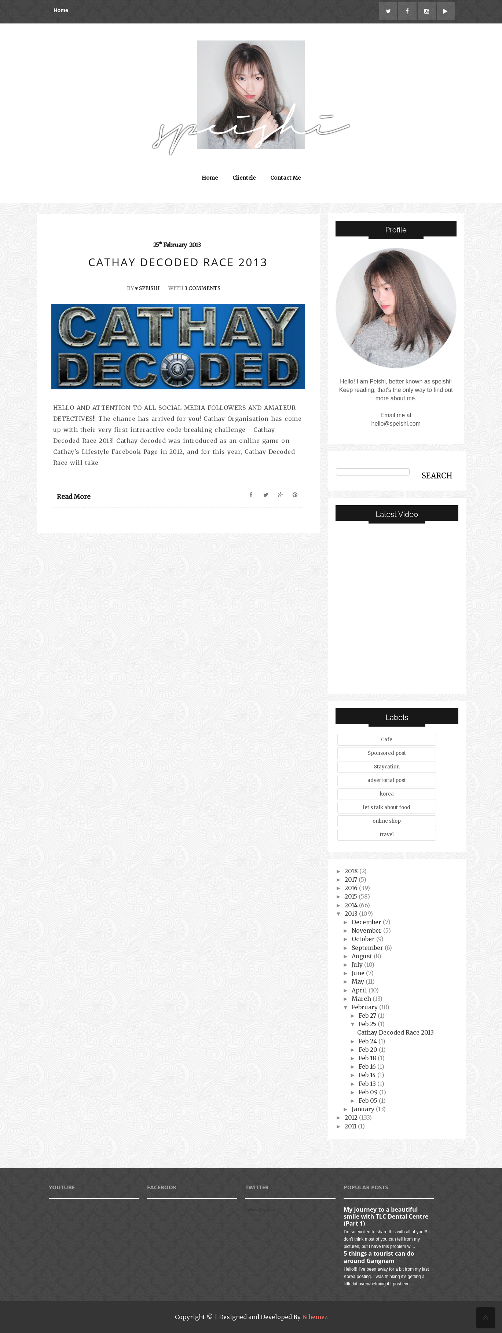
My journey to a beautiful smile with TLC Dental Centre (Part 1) (386, 1216)
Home (61, 10)
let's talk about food (386, 808)
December (367, 922)
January (364, 1109)
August (363, 956)
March (362, 998)
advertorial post (386, 781)
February (365, 1007)
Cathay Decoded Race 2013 (395, 1032)
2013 (352, 914)
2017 (352, 880)
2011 (351, 1126)
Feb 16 (368, 1067)
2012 (352, 1117)
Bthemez (315, 1317)
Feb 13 (368, 1083)
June (359, 973)
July (358, 965)
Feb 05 (369, 1101)
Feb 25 (368, 1024)
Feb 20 (369, 1050)
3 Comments (203, 288)
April (360, 990)
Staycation (387, 767)
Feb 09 (369, 1092)
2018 (352, 871)
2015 (352, 896)
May (359, 981)
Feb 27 (368, 1016)
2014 (352, 905)
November (367, 930)
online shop (387, 821)
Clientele (244, 178)
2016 (352, 888)
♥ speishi (147, 288)
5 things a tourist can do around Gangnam (379, 1257)
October (364, 939)
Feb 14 (368, 1075)
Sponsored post (387, 753)
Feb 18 (368, 1058)
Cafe (386, 740)
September (368, 947)
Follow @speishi (260, 1209)
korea (387, 794)
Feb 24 (368, 1041)
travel (387, 835)
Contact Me (285, 178)
